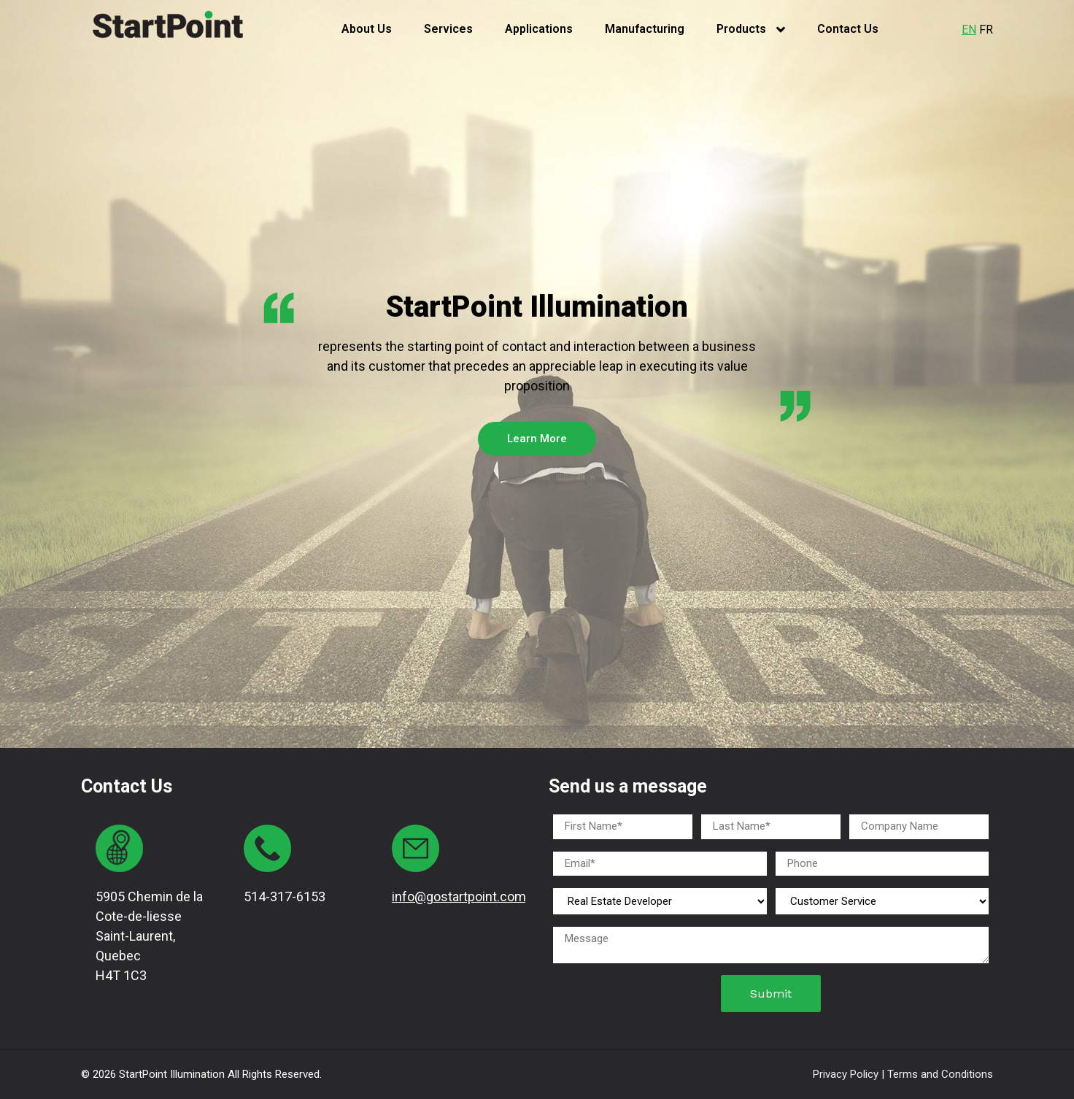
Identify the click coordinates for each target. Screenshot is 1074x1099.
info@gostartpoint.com (459, 896)
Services (448, 29)
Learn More (537, 438)
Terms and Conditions (940, 1074)
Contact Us (847, 29)
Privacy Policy (847, 1074)
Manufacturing (644, 29)
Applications (539, 29)
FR (986, 29)
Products (750, 29)
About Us (366, 29)
